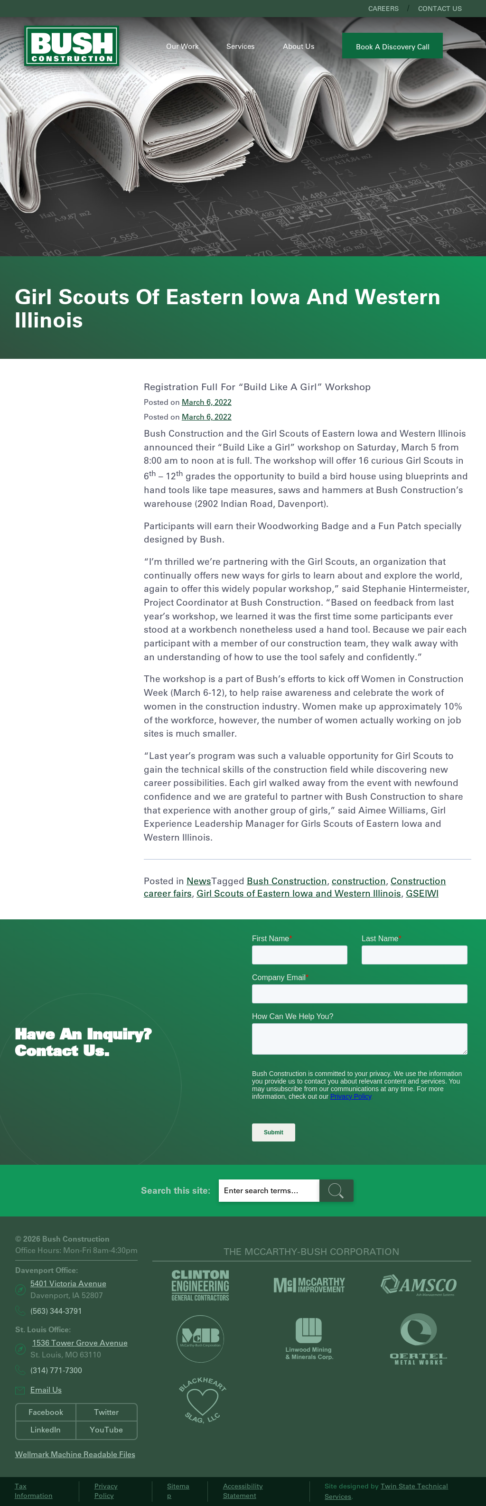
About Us (299, 46)
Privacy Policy (106, 1491)
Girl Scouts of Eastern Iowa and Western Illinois (298, 893)
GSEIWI (422, 893)
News (199, 881)
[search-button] (336, 1190)
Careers (383, 8)
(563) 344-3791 (56, 1311)
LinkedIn (45, 1429)
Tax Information (34, 1491)
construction (359, 881)
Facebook (45, 1412)
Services (240, 46)
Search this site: (175, 1190)
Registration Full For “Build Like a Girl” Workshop (257, 387)
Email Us (46, 1389)
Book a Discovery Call (393, 46)
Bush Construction (287, 881)
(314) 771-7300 (56, 1370)
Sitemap (178, 1491)
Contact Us (440, 8)
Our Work (182, 46)
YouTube (106, 1429)
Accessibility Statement (243, 1491)
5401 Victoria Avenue (68, 1283)
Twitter (106, 1412)
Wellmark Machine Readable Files (75, 1454)
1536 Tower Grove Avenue (80, 1342)
